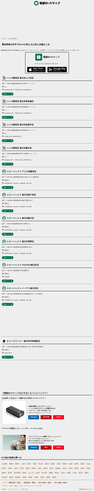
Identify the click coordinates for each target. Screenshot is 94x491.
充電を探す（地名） (15, 482)
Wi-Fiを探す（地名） (45, 482)
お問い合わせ (24, 489)
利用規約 (4, 489)
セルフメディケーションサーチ (32, 485)
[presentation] (22, 412)
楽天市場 (46, 417)
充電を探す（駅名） (30, 482)
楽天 (46, 447)
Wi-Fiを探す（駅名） (61, 482)
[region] (47, 21)
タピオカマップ (7, 485)
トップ (4, 482)
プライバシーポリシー (13, 489)
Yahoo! (58, 417)
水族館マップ (18, 485)
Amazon (33, 417)
